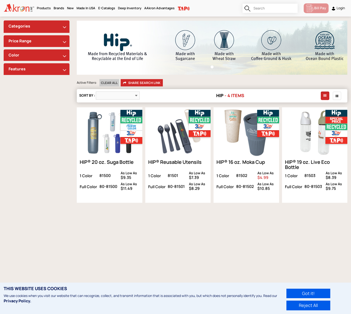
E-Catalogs (106, 8)
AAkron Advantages (159, 8)
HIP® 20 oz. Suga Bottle (107, 162)
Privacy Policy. (17, 301)
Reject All (308, 305)
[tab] (36, 26)
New (70, 8)
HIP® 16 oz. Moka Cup (240, 162)
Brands (59, 8)
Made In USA (86, 8)
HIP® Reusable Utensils (175, 162)
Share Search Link (141, 83)
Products (44, 8)
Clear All (109, 83)
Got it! (308, 293)
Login (338, 8)
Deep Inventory (129, 8)
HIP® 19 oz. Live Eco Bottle (307, 164)
